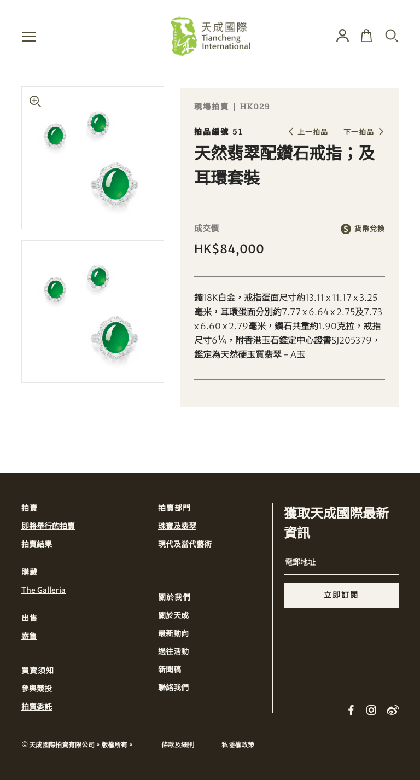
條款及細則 (177, 745)
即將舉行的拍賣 (48, 526)
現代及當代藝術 (185, 544)
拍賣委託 (36, 707)
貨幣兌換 (369, 229)
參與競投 (36, 689)
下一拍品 (358, 132)
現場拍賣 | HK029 (232, 107)
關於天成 (173, 615)
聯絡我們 (173, 687)
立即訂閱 (341, 595)
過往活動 (173, 651)
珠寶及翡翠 (177, 526)
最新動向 (173, 633)
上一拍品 (313, 132)
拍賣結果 (36, 544)
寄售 (29, 636)
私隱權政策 (237, 745)
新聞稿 (169, 669)
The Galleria (43, 590)
